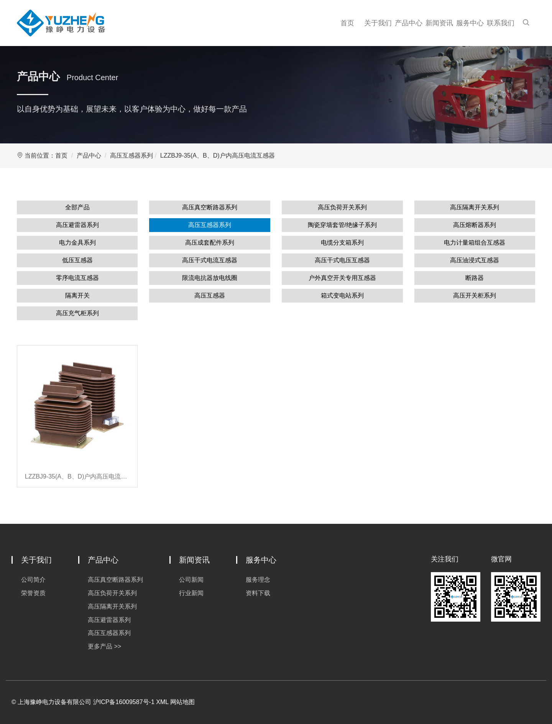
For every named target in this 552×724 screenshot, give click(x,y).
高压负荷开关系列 (342, 207)
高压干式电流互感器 (209, 260)
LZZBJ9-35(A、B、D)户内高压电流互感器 (217, 155)
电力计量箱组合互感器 (474, 242)
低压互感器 (77, 260)
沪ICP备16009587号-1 (123, 702)
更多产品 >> (104, 646)
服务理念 (258, 579)
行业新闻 (191, 593)
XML (162, 702)
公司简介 (33, 579)
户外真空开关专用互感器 (342, 278)
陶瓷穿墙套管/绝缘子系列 (342, 225)
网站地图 (182, 702)
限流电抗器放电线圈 (209, 278)
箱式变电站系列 (342, 295)
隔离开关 (77, 295)
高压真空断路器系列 (209, 207)
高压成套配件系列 (209, 242)
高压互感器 (209, 295)
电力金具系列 (77, 242)
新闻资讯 (439, 23)
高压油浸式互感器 (474, 260)
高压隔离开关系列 (474, 207)
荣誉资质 (33, 593)
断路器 (474, 278)
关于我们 (378, 23)
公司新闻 (191, 579)
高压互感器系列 (131, 155)
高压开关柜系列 (474, 295)
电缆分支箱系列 (342, 242)
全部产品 (77, 207)
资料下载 (258, 593)
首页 (347, 23)
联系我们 (500, 23)
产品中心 (408, 23)
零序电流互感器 (77, 278)
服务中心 (470, 23)
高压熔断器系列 (474, 225)
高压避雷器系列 (77, 225)
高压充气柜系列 (77, 313)
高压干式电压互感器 (342, 260)
